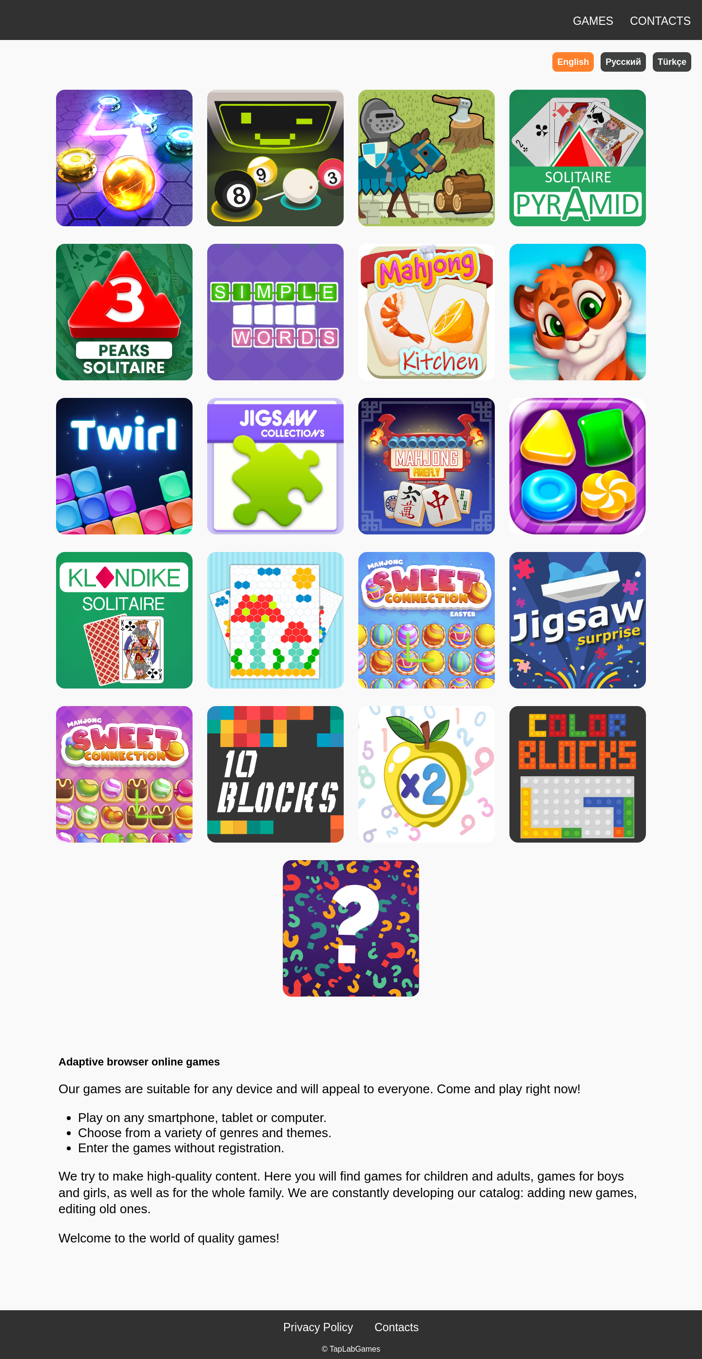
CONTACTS (660, 21)
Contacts (396, 1327)
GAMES (593, 21)
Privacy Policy (318, 1327)
